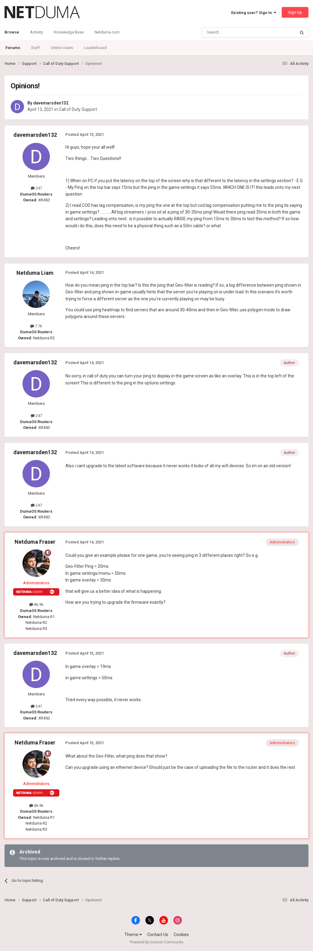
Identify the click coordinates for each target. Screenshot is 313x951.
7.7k (36, 326)
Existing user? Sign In (253, 12)
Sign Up (295, 12)
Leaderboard (95, 47)
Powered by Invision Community (156, 942)
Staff (35, 47)
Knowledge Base (69, 32)
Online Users (62, 47)
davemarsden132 (50, 103)
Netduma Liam (35, 273)
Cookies (181, 934)
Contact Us (157, 934)
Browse (12, 35)
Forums (12, 47)
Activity (36, 32)
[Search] (234, 32)
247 (36, 188)
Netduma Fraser (35, 542)
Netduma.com (107, 32)
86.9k (36, 604)
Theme (133, 934)
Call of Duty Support (78, 109)
